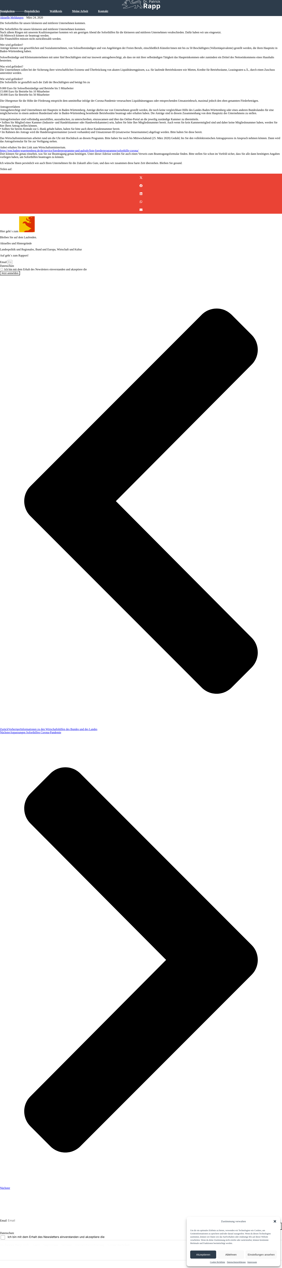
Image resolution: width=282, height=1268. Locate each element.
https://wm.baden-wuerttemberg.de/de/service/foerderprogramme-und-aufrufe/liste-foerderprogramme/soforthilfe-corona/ (69, 150)
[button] (275, 1221)
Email (3, 262)
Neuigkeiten (7, 11)
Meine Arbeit (80, 11)
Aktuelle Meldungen (11, 17)
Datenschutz (7, 265)
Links (40, 1245)
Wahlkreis (56, 11)
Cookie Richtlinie (217, 1262)
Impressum (252, 1262)
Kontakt (103, 11)
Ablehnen (230, 1254)
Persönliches (32, 11)
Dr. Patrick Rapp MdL (15, 1245)
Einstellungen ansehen (261, 1254)
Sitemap (75, 1245)
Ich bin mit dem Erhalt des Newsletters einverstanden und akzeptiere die (61, 269)
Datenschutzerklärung (236, 1262)
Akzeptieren (203, 1254)
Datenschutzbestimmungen (103, 269)
